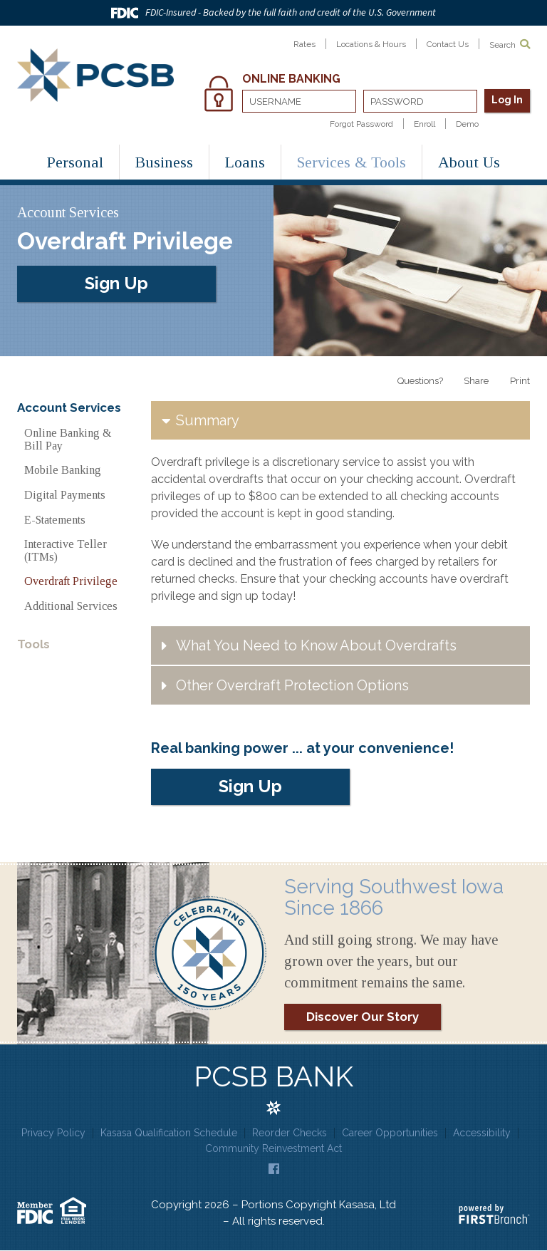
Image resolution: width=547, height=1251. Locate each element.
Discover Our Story (362, 1016)
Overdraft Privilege (71, 581)
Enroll (424, 124)
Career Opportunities (390, 1132)
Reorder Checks (289, 1132)
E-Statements (54, 520)
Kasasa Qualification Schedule (168, 1132)
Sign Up (117, 282)
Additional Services (71, 606)
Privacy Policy (53, 1132)
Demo (467, 124)
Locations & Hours (371, 44)
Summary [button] (207, 420)
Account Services (69, 407)
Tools (33, 644)
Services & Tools (351, 162)
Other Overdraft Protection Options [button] (292, 685)
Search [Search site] (509, 44)
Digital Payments (64, 495)
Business (164, 162)
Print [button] (520, 380)
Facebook (274, 1169)
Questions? (419, 380)
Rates (304, 44)
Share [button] (476, 380)
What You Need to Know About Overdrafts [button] (316, 645)
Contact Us (448, 44)
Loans (245, 162)
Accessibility (482, 1132)
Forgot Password (361, 124)
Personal (75, 162)
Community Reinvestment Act (273, 1149)
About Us (469, 162)
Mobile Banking (62, 470)
